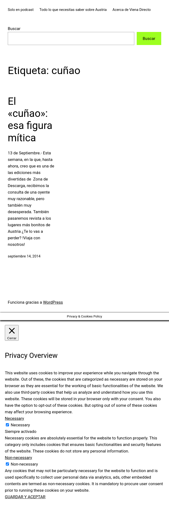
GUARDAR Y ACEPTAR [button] (25, 496)
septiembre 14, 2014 (24, 256)
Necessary (20, 424)
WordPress (53, 302)
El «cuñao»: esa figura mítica (30, 119)
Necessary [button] (14, 418)
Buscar (14, 28)
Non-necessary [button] (18, 457)
